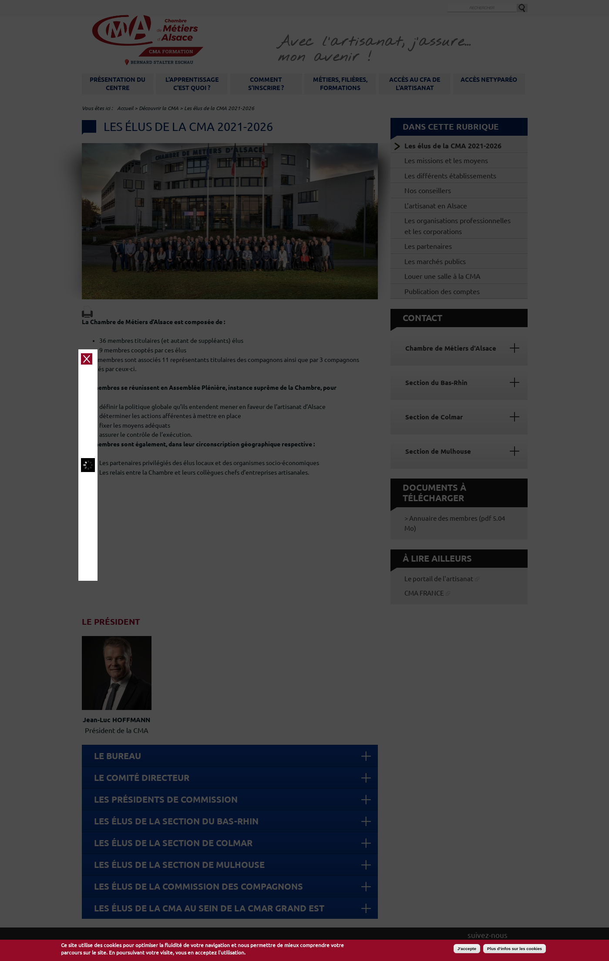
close (509, 349)
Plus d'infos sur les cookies (514, 948)
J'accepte (467, 948)
